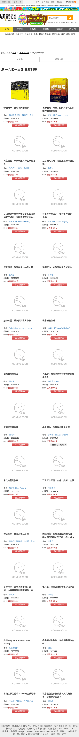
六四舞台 (52, 488)
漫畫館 (59, 29)
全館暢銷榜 (9, 34)
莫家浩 (12, 275)
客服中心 (31, 728)
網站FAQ (27, 726)
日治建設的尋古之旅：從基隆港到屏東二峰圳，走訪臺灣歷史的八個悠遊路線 (19, 217)
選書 (36, 34)
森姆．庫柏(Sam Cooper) (58, 115)
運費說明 (6, 2)
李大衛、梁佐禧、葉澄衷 (58, 435)
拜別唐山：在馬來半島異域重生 (57, 267)
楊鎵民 (12, 381)
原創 (56, 22)
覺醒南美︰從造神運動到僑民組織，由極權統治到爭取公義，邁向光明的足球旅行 (58, 537)
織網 (63, 22)
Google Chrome (25, 731)
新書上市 (19, 34)
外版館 (33, 29)
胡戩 (50, 648)
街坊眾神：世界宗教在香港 (16, 534)
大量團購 (48, 726)
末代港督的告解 (11, 480)
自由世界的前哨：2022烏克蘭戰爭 (20, 693)
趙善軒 (57, 381)
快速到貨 (17, 2)
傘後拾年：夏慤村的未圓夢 (16, 107)
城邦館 (19, 29)
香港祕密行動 (48, 320)
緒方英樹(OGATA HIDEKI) (19, 221)
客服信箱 (42, 728)
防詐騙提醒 (19, 728)
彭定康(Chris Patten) (17, 488)
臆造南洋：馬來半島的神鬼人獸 (18, 267)
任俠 (11, 648)
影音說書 (56, 34)
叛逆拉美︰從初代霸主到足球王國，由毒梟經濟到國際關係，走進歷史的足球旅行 (19, 590)
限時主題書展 (45, 34)
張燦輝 (12, 115)
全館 (6, 29)
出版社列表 (24, 52)
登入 (37, 2)
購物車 (72, 2)
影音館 (72, 29)
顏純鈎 (12, 435)
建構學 (20, 59)
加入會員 (45, 2)
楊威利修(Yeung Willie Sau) (59, 328)
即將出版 (28, 34)
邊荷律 (50, 22)
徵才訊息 (16, 726)
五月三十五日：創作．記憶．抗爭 (58, 480)
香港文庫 (59, 59)
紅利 (53, 2)
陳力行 (16, 648)
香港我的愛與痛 (11, 427)
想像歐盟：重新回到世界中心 (17, 320)
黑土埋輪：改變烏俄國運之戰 (56, 427)
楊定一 (73, 22)
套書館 (46, 29)
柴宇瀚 (51, 168)
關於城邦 (6, 726)
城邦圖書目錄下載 (62, 726)
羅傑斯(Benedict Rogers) (58, 221)
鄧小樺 (51, 701)
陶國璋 (51, 381)
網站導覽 (37, 726)
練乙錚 (51, 595)
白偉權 (51, 275)
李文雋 (51, 541)
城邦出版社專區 (68, 34)
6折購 (59, 2)
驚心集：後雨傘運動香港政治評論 (58, 587)
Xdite (68, 22)
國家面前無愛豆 (11, 374)
